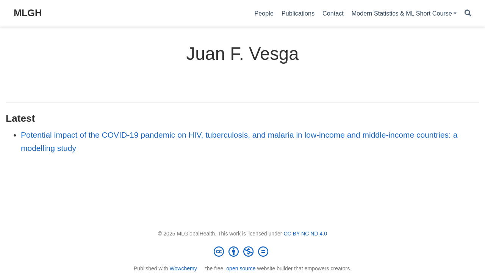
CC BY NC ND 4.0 (305, 234)
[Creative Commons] (242, 251)
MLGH (28, 13)
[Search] (468, 13)
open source (240, 268)
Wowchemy (183, 268)
